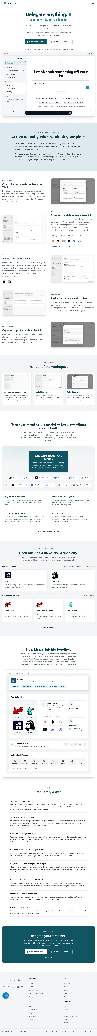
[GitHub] (4, 986)
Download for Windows (60, 42)
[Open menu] (93, 3)
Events (31, 1019)
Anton (65, 993)
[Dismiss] (70, 113)
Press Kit (66, 1019)
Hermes (66, 997)
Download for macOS (36, 42)
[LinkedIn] (17, 986)
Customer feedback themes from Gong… (74, 98)
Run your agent (33, 990)
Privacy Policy (40, 1032)
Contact (66, 1013)
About (65, 1006)
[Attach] (34, 87)
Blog (30, 1013)
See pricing (48, 957)
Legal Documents (74, 1032)
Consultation (33, 1009)
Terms (58, 1032)
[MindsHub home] (9, 3)
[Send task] (87, 87)
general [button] (61, 93)
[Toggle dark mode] (91, 113)
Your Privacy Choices (88, 1032)
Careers (66, 1009)
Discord (66, 1023)
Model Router (33, 987)
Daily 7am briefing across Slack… (73, 102)
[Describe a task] (61, 83)
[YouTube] (8, 986)
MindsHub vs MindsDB (71, 1016)
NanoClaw (67, 990)
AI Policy (64, 1032)
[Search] (14, 58)
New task (15, 63)
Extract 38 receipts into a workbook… (49, 102)
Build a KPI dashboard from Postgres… (47, 98)
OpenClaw (67, 983)
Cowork (31, 983)
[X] (13, 986)
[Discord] (22, 986)
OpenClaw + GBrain (70, 987)
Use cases (32, 1006)
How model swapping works (48, 531)
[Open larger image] (73, 191)
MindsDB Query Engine (36, 993)
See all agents (48, 627)
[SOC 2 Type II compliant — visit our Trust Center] (5, 995)
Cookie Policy (50, 1032)
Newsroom (32, 1016)
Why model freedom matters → (62, 246)
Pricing (31, 997)
